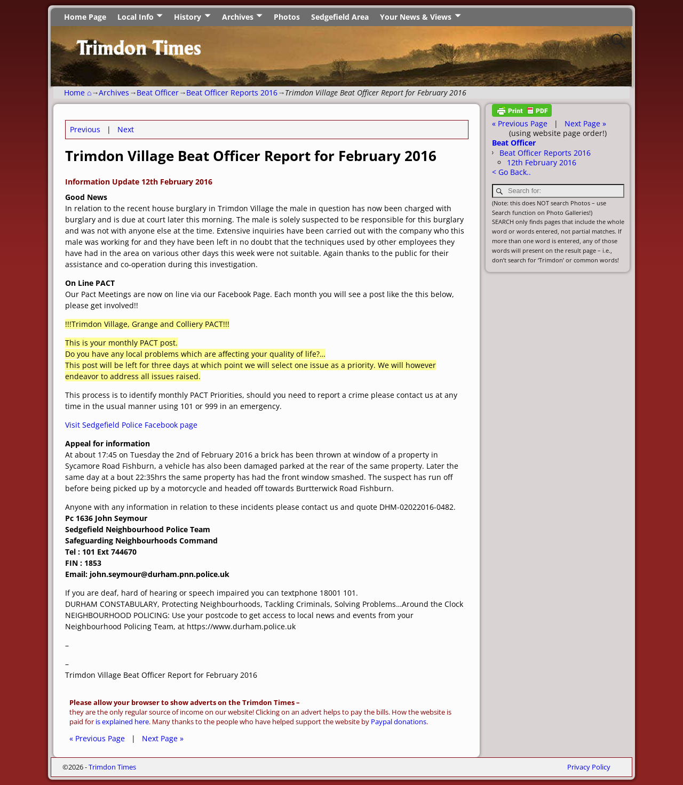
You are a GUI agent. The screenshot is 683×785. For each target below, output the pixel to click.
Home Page (85, 17)
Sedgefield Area (340, 17)
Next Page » (163, 738)
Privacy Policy (588, 767)
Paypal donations (398, 721)
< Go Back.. (511, 172)
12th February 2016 (541, 162)
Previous (85, 129)
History (187, 17)
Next (125, 129)
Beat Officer (158, 92)
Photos (287, 17)
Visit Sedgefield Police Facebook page (131, 425)
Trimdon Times (112, 767)
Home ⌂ (77, 92)
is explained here (122, 721)
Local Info (135, 17)
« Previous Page (97, 738)
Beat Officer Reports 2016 (231, 92)
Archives (237, 17)
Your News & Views (415, 17)
